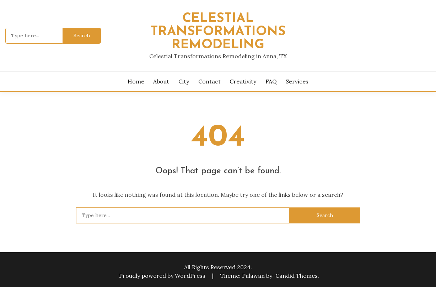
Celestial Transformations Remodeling (218, 32)
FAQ (271, 81)
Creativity (243, 81)
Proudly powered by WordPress (163, 275)
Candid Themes (296, 275)
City (183, 81)
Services (297, 81)
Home (136, 81)
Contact (209, 81)
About (161, 81)
